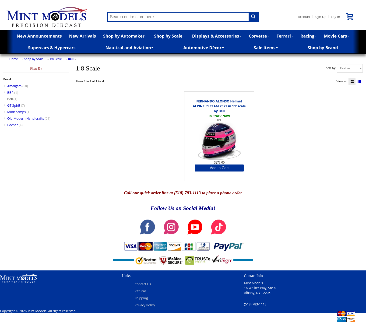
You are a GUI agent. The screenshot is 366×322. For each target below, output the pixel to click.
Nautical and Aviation (129, 47)
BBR (10, 92)
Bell (71, 59)
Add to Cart (219, 168)
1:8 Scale (55, 59)
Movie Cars (336, 36)
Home (13, 59)
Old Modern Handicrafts (25, 118)
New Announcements (39, 36)
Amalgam (14, 86)
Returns (141, 291)
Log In (335, 16)
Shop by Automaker (125, 36)
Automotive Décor (203, 47)
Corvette (259, 36)
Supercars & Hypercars (52, 47)
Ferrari (285, 36)
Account (304, 16)
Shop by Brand (323, 47)
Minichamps (16, 112)
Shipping (141, 298)
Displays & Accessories (216, 36)
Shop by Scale (169, 36)
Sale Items (266, 47)
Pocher (12, 125)
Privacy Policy (145, 305)
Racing (308, 36)
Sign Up (320, 16)
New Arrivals (82, 36)
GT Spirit (13, 105)
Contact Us (143, 284)
